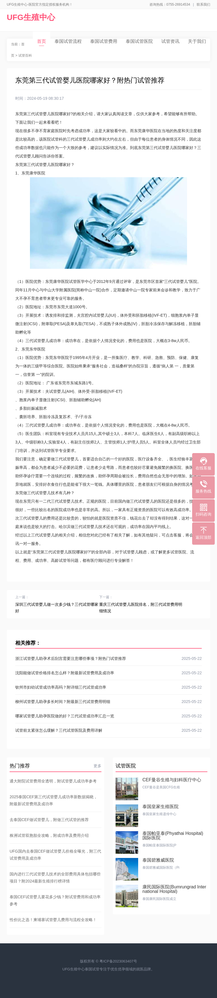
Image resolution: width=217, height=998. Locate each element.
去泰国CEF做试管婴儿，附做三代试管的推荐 (49, 819)
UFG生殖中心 (31, 17)
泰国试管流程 (68, 41)
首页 (41, 42)
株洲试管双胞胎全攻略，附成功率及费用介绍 (49, 835)
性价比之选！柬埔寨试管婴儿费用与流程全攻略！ (53, 919)
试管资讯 (170, 41)
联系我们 (203, 4)
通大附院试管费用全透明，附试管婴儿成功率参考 (53, 781)
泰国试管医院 (139, 41)
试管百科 (25, 55)
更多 (97, 766)
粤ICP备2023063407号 (118, 961)
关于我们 (197, 41)
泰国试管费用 (103, 41)
